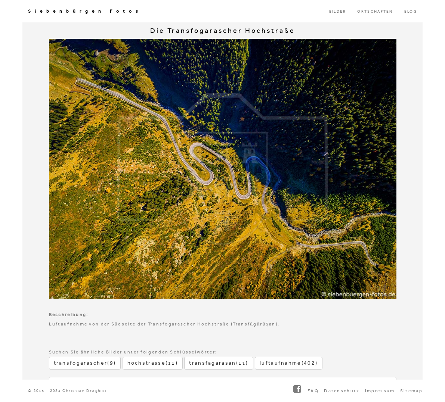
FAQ (313, 390)
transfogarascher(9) (85, 363)
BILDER (337, 11)
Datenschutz (341, 390)
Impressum (380, 390)
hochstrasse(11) (152, 363)
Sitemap (411, 390)
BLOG (410, 11)
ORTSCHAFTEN (375, 11)
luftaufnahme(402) (289, 363)
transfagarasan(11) (218, 363)
